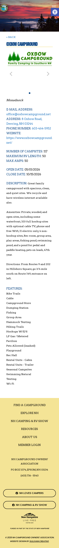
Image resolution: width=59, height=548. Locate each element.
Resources (29, 429)
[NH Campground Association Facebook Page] (29, 493)
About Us (29, 437)
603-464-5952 (41, 128)
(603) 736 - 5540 (30, 475)
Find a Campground (30, 405)
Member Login (29, 445)
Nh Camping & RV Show (29, 421)
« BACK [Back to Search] (11, 37)
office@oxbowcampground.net (28, 114)
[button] (55, 12)
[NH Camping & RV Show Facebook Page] (29, 505)
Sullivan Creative (39, 541)
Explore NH (30, 413)
